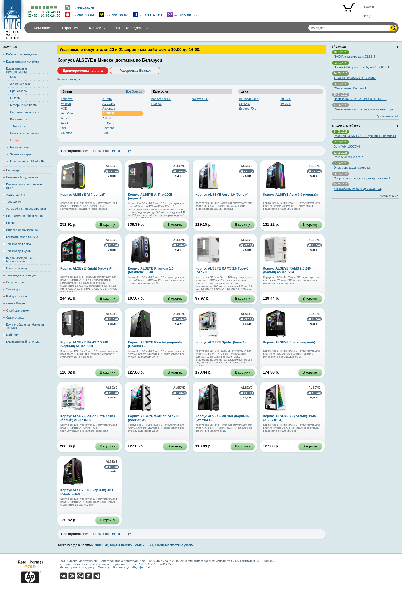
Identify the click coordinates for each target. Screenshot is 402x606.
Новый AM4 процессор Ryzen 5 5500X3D (362, 67)
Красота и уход (16, 268)
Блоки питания (20, 147)
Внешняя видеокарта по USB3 (355, 77)
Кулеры (15, 98)
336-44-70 (85, 8)
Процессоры (18, 91)
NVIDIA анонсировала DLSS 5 (354, 56)
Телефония (14, 201)
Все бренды (134, 91)
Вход (367, 16)
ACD (64, 108)
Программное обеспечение (25, 215)
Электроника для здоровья (352, 167)
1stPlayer (67, 98)
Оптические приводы (24, 133)
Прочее (156, 103)
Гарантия (70, 28)
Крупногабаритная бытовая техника (25, 326)
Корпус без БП (161, 98)
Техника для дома (18, 243)
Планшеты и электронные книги (24, 186)
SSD (13, 76)
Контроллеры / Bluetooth (27, 161)
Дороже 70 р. (248, 108)
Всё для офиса (16, 296)
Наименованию (104, 151)
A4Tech (66, 103)
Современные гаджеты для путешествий (362, 178)
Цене (130, 151)
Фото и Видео (15, 303)
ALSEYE (108, 113)
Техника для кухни (18, 251)
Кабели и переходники (21, 54)
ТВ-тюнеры (17, 126)
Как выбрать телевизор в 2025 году (358, 188)
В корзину (107, 225)
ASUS (106, 118)
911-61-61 (154, 15)
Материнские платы (23, 105)
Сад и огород (15, 317)
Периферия (14, 170)
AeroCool (67, 113)
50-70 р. (285, 103)
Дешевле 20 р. (249, 98)
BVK (64, 128)
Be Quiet (108, 123)
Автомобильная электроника (26, 208)
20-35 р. (285, 98)
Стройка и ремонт (18, 310)
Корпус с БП (200, 98)
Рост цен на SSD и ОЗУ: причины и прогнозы (365, 135)
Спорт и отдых (16, 282)
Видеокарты (18, 119)
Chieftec (66, 133)
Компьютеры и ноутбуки (22, 61)
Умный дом (13, 289)
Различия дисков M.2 (348, 157)
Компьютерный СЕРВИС (23, 341)
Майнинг (12, 334)
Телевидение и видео (21, 275)
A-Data (107, 98)
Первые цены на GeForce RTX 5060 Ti (360, 98)
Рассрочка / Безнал (135, 71)
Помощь (369, 7)
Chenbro (108, 128)
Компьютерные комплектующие (17, 70)
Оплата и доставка (132, 28)
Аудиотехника (15, 194)
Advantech (109, 108)
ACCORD (108, 103)
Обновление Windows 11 (351, 88)
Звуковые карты (21, 154)
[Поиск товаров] (349, 28)
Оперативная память (24, 112)
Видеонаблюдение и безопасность (20, 259)
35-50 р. (244, 103)
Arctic (65, 118)
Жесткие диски (20, 84)
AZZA (65, 123)
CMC (105, 133)
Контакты (97, 28)
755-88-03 (85, 15)
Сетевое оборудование (22, 177)
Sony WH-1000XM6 (347, 146)
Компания (42, 28)
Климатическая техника (22, 236)
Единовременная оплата (83, 71)
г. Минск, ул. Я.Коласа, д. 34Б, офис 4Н (122, 567)
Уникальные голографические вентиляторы (364, 109)
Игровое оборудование (22, 229)
